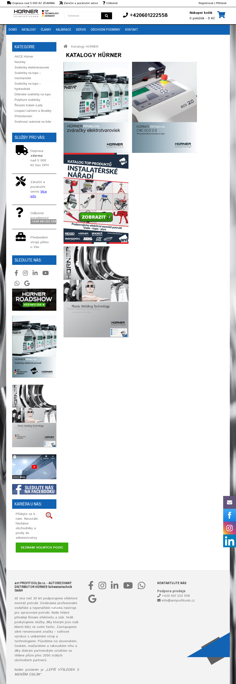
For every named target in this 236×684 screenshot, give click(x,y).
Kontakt (131, 29)
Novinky (20, 62)
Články (46, 29)
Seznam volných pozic (42, 547)
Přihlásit (221, 3)
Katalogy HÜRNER (84, 46)
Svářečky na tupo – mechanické (28, 75)
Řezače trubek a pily (29, 105)
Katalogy (29, 29)
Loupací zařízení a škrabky (33, 110)
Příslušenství (23, 116)
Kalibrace (63, 29)
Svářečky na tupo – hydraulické (28, 86)
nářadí (56, 608)
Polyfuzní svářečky (27, 100)
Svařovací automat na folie (33, 121)
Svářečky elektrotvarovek (32, 67)
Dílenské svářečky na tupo (33, 94)
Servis (81, 29)
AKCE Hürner (24, 56)
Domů (13, 29)
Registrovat (206, 3)
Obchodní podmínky (105, 29)
